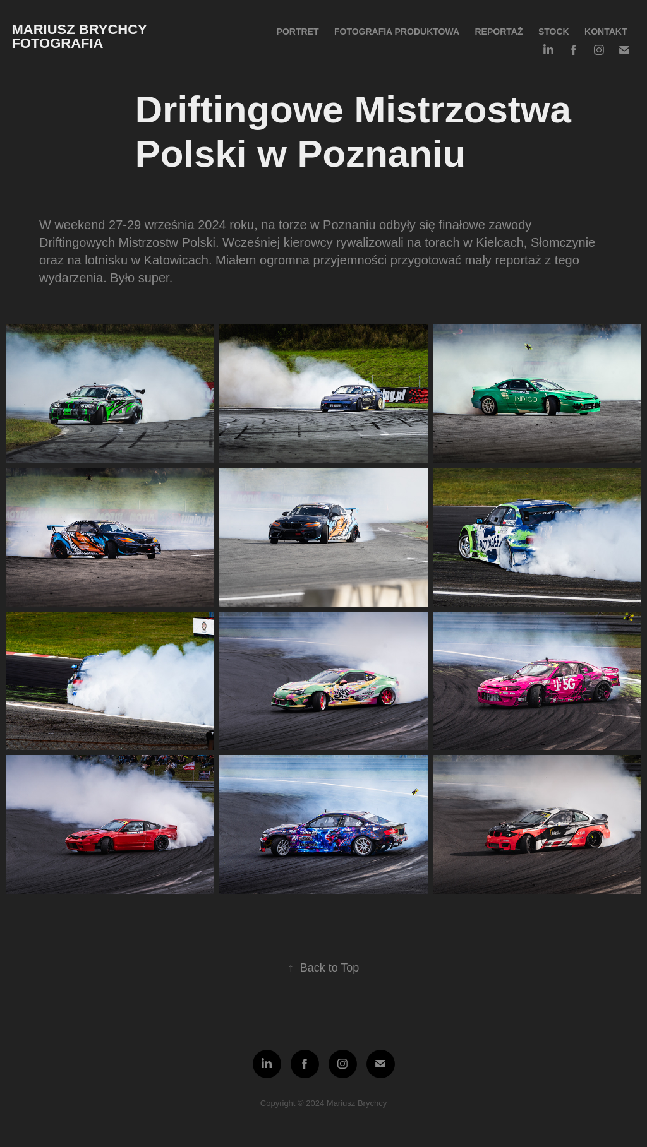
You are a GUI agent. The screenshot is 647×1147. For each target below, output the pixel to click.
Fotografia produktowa (396, 32)
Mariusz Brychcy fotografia (80, 36)
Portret (298, 32)
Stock (553, 32)
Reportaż (499, 32)
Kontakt (605, 32)
